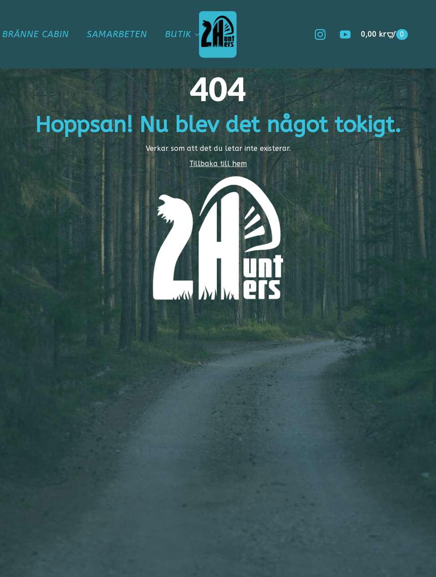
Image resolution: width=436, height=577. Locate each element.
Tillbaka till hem (218, 163)
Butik (178, 34)
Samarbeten (117, 34)
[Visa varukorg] (384, 34)
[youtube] (345, 34)
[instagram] (320, 34)
